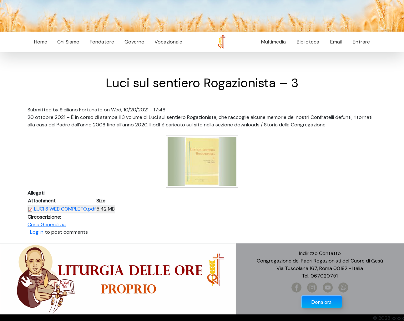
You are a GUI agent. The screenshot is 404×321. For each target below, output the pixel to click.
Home (40, 41)
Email (334, 41)
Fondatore (102, 41)
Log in (36, 232)
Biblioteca (308, 41)
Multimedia (273, 41)
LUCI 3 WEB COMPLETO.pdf (65, 209)
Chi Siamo (68, 41)
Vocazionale (168, 41)
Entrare (361, 41)
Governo (134, 41)
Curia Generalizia (47, 224)
